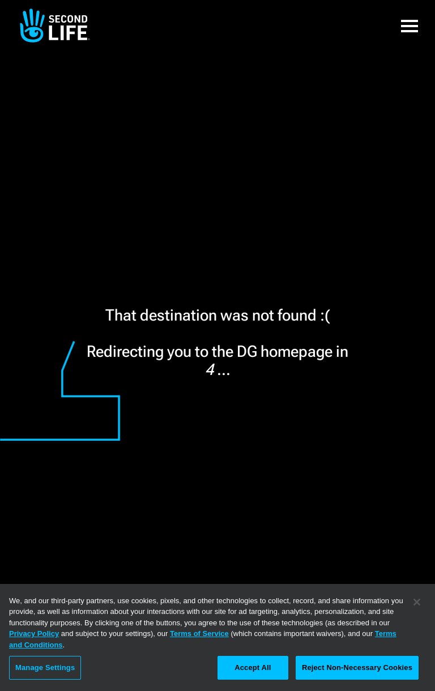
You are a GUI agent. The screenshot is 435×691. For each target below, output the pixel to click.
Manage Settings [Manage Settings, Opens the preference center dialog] (45, 667)
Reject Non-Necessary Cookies (357, 667)
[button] (410, 25)
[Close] (416, 602)
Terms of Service (199, 633)
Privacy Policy (34, 633)
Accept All (252, 667)
